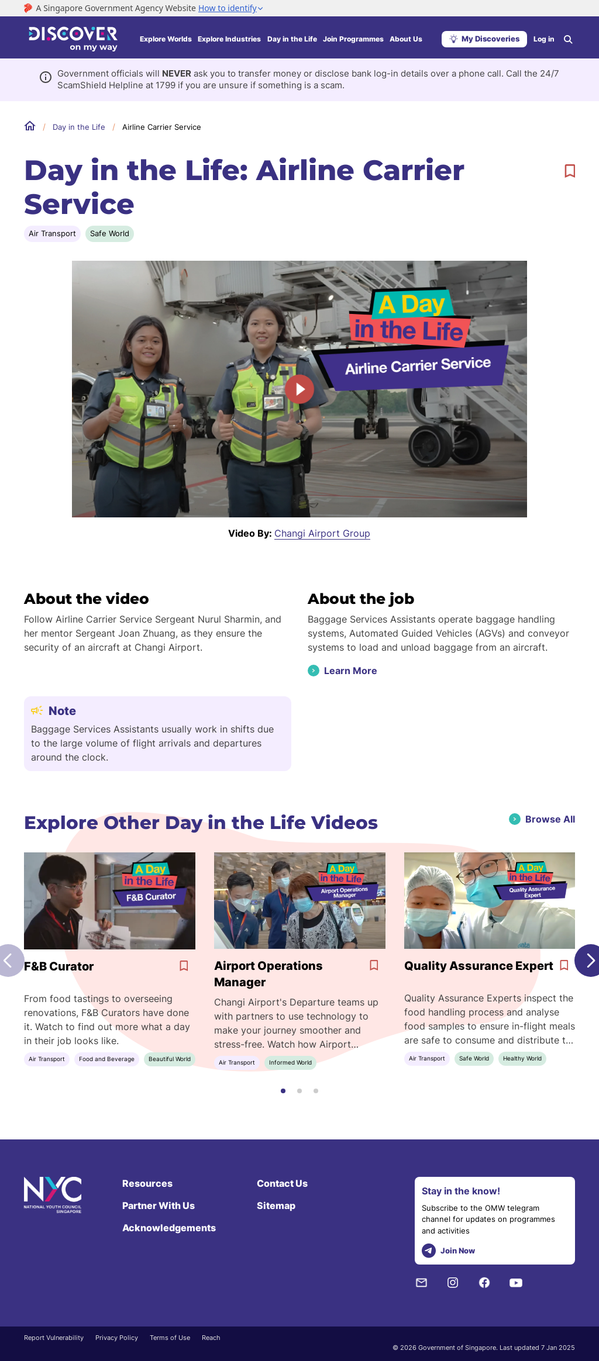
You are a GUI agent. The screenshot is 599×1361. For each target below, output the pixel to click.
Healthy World (522, 1058)
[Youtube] (516, 1282)
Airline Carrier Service (161, 127)
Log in (544, 38)
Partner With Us (158, 1205)
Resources (147, 1183)
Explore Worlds (166, 38)
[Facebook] (484, 1282)
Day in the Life (292, 38)
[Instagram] (452, 1282)
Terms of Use (170, 1338)
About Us (406, 38)
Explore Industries (229, 38)
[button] (283, 1091)
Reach (211, 1338)
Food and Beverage (107, 1058)
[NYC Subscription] (421, 1282)
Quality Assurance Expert (478, 966)
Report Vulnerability (54, 1338)
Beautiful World (170, 1058)
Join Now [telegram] (448, 1250)
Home (30, 126)
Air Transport (52, 233)
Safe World (109, 233)
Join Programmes (353, 38)
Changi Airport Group (322, 533)
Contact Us (282, 1183)
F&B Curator (59, 966)
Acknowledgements (169, 1228)
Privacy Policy (116, 1338)
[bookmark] (569, 171)
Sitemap (276, 1205)
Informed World (290, 1062)
